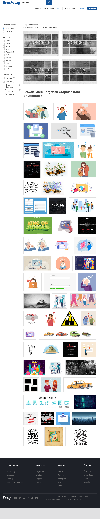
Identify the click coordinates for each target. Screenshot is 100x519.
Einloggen (81, 8)
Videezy (10, 479)
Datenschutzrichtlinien (73, 499)
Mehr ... (60, 486)
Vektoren (38, 8)
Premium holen (70, 8)
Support (39, 479)
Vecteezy (10, 475)
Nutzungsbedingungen (54, 499)
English (60, 471)
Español (60, 475)
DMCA (38, 482)
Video (52, 8)
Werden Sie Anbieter (15, 482)
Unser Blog (88, 479)
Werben (39, 475)
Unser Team (88, 475)
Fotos (46, 8)
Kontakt (87, 482)
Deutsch (60, 482)
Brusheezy (11, 471)
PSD (58, 8)
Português (61, 479)
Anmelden (92, 8)
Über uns (87, 471)
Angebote (40, 471)
